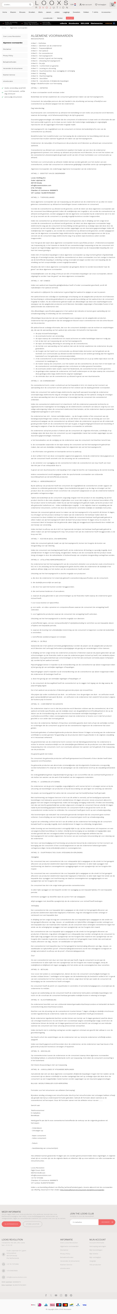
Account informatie (96, 1243)
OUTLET (70, 18)
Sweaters (76, 12)
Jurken (57, 12)
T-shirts (95, 12)
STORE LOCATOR (32, 1224)
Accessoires (105, 12)
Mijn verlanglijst (95, 1257)
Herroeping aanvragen (97, 1246)
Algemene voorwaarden (18, 28)
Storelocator (74, 23)
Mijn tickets (93, 1254)
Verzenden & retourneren (13, 68)
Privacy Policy (8, 55)
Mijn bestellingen (95, 1250)
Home (4, 12)
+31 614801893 (12, 1271)
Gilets (40, 12)
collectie (63, 23)
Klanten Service (9, 75)
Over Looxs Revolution (12, 36)
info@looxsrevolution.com (17, 1277)
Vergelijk (92, 1261)
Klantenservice (97, 23)
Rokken (86, 12)
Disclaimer (7, 49)
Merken (60, 18)
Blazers (13, 12)
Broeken (32, 12)
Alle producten (95, 1265)
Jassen (48, 12)
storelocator (8, 81)
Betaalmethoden (9, 62)
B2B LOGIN (85, 23)
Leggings (66, 12)
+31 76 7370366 (13, 1264)
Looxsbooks (47, 18)
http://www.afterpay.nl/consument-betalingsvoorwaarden (82, 1190)
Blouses (22, 12)
